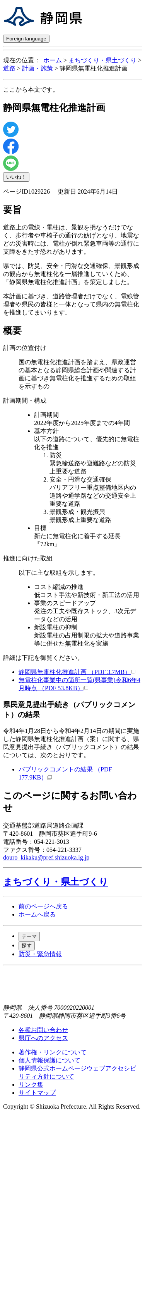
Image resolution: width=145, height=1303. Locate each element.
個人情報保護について (49, 1060)
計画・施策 (37, 68)
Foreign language (26, 39)
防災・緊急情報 (40, 954)
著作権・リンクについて (53, 1052)
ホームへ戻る (37, 914)
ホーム (52, 60)
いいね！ (16, 177)
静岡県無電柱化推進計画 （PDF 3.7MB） (77, 672)
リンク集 (31, 1084)
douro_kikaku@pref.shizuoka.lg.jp (46, 857)
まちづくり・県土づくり (102, 60)
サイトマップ (37, 1092)
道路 (9, 68)
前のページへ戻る (43, 906)
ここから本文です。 (31, 89)
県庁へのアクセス (43, 1038)
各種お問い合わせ (43, 1030)
